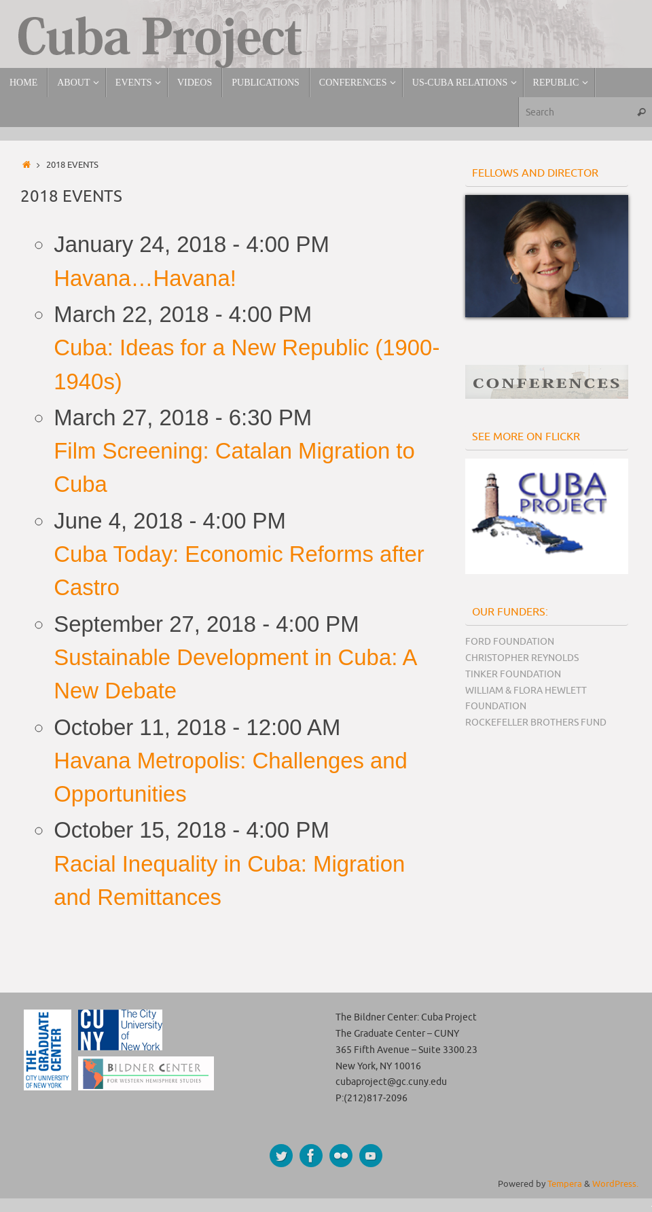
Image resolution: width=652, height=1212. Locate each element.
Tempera (564, 1184)
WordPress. (615, 1184)
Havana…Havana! (145, 278)
